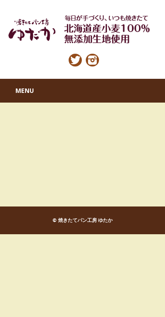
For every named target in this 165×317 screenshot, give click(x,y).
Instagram (92, 60)
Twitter (75, 60)
